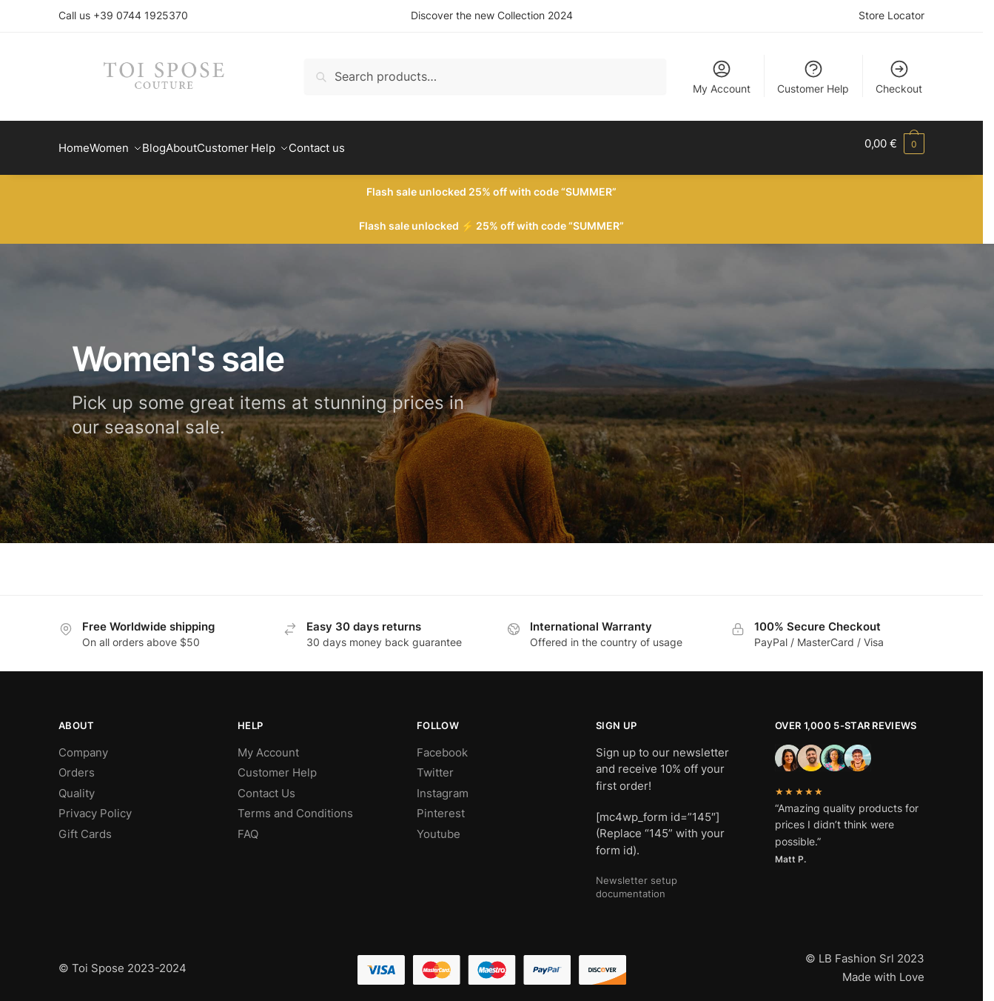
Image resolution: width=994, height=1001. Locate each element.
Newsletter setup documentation (636, 878)
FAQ (248, 825)
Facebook (442, 743)
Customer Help (813, 77)
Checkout (899, 77)
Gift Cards (85, 825)
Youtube (438, 825)
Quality (76, 784)
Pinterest (441, 804)
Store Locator (891, 15)
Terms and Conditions (295, 804)
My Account (721, 77)
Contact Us (266, 784)
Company (83, 743)
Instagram (443, 784)
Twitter (435, 763)
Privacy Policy (95, 804)
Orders (76, 763)
